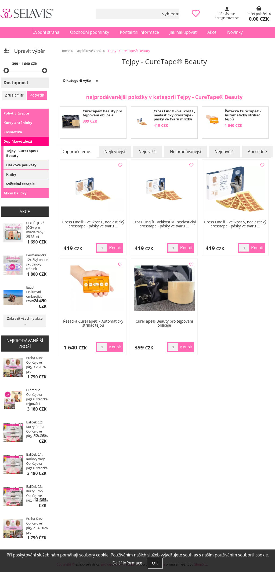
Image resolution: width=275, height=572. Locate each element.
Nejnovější (224, 151)
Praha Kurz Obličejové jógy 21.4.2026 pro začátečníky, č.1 (37, 526)
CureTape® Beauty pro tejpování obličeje (102, 113)
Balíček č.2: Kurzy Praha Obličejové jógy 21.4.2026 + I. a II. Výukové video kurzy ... (37, 429)
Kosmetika (12, 132)
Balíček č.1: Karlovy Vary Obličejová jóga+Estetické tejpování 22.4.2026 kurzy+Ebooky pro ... (37, 461)
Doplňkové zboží (17, 141)
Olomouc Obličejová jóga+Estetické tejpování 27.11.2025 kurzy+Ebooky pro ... (37, 397)
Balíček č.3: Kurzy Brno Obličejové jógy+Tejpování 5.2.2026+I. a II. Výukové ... (37, 494)
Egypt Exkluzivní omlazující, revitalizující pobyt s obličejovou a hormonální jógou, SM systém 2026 (36, 294)
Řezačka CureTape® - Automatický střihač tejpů (243, 115)
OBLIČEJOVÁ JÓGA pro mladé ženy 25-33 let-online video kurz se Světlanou (35, 230)
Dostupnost (15, 83)
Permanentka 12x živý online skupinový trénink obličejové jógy (37, 262)
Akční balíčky (15, 193)
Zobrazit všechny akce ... (25, 321)
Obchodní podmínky (89, 32)
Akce (211, 32)
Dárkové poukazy (21, 165)
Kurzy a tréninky (17, 122)
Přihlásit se (227, 14)
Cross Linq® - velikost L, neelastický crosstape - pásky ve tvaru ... (93, 223)
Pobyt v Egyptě (16, 113)
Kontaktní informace (139, 32)
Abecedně (257, 151)
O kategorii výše (77, 80)
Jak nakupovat (183, 32)
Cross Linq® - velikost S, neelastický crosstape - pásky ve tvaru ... (235, 223)
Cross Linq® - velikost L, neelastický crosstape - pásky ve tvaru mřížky (174, 115)
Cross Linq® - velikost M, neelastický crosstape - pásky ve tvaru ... (164, 223)
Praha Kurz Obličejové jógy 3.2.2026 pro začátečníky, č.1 (36, 365)
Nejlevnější (114, 151)
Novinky (235, 32)
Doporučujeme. (76, 151)
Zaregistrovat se (226, 18)
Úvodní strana (45, 32)
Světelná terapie (20, 183)
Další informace (127, 563)
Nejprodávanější (185, 151)
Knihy (11, 174)
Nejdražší (148, 151)
